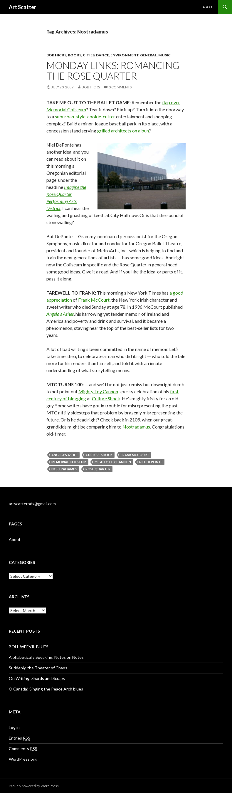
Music (164, 55)
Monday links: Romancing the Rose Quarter (112, 70)
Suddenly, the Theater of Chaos (38, 667)
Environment (124, 55)
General (148, 55)
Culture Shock (106, 398)
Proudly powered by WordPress (34, 786)
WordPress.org (23, 759)
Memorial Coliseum (68, 462)
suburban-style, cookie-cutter (85, 116)
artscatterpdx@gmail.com (32, 503)
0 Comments (120, 87)
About (208, 7)
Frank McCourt (94, 300)
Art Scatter (22, 7)
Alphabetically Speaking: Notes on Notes (46, 657)
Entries (19, 738)
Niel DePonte (150, 462)
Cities (89, 55)
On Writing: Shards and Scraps (37, 678)
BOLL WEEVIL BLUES (28, 646)
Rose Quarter (97, 469)
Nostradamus (136, 426)
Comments (23, 748)
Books (74, 55)
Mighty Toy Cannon (98, 391)
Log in (14, 727)
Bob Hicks (56, 55)
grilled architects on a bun (123, 130)
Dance (102, 55)
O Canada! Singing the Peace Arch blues (46, 688)
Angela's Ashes (64, 455)
